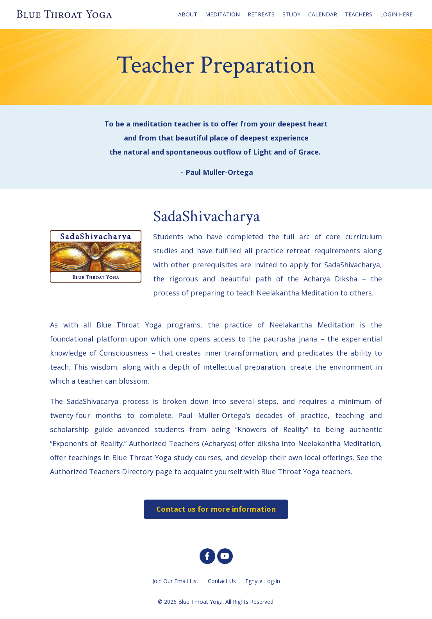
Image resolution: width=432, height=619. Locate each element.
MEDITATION (222, 14)
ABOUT (187, 14)
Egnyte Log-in (262, 581)
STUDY (291, 14)
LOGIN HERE (396, 14)
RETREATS (261, 14)
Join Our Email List (175, 581)
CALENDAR (322, 14)
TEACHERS (358, 14)
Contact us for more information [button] (216, 509)
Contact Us (222, 581)
